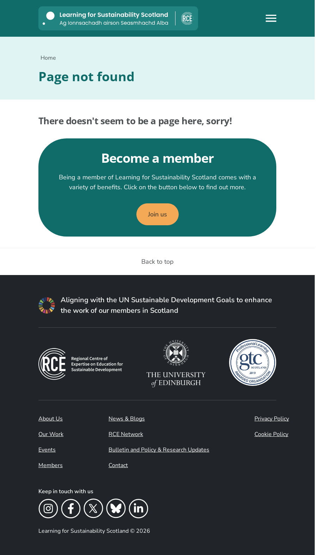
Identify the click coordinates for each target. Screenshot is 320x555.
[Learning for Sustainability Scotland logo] (118, 18)
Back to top (157, 261)
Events (47, 450)
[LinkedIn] (138, 510)
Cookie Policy (271, 434)
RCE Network (126, 434)
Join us (157, 214)
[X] (93, 510)
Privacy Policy (271, 419)
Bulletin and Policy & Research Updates (159, 450)
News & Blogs (127, 419)
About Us (50, 419)
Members (50, 465)
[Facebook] (71, 510)
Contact (118, 465)
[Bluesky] (116, 510)
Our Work (50, 434)
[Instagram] (48, 510)
